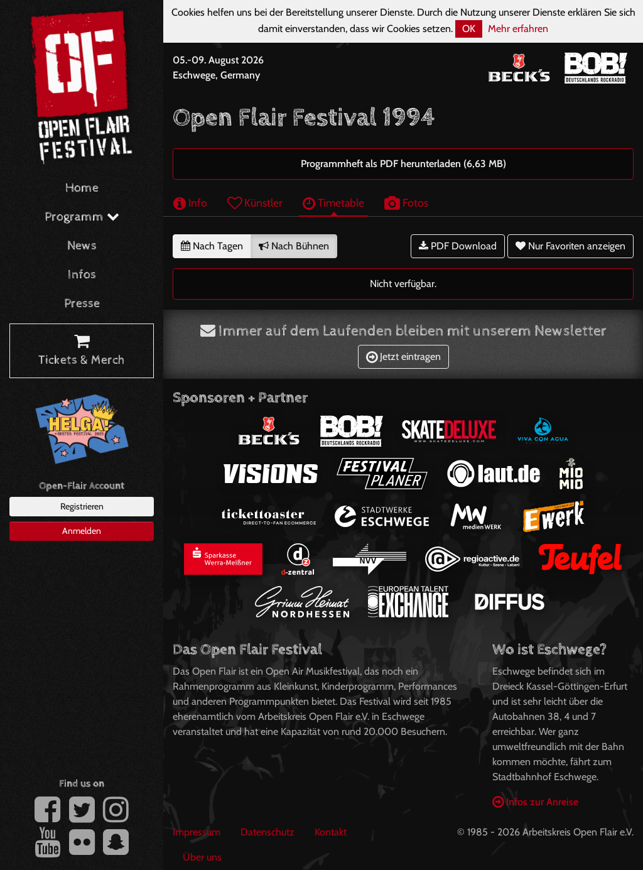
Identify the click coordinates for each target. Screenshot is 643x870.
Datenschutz (267, 832)
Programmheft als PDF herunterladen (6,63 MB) (403, 164)
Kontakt (331, 832)
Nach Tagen (212, 246)
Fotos (406, 202)
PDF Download (458, 246)
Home (82, 188)
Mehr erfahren (518, 29)
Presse (82, 303)
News (82, 246)
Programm (82, 217)
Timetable (333, 202)
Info (190, 202)
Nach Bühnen (294, 246)
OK (468, 29)
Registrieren (82, 506)
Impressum (196, 832)
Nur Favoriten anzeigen (570, 246)
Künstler (255, 202)
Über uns (202, 857)
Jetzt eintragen (403, 356)
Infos (82, 275)
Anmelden (81, 530)
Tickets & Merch (81, 351)
